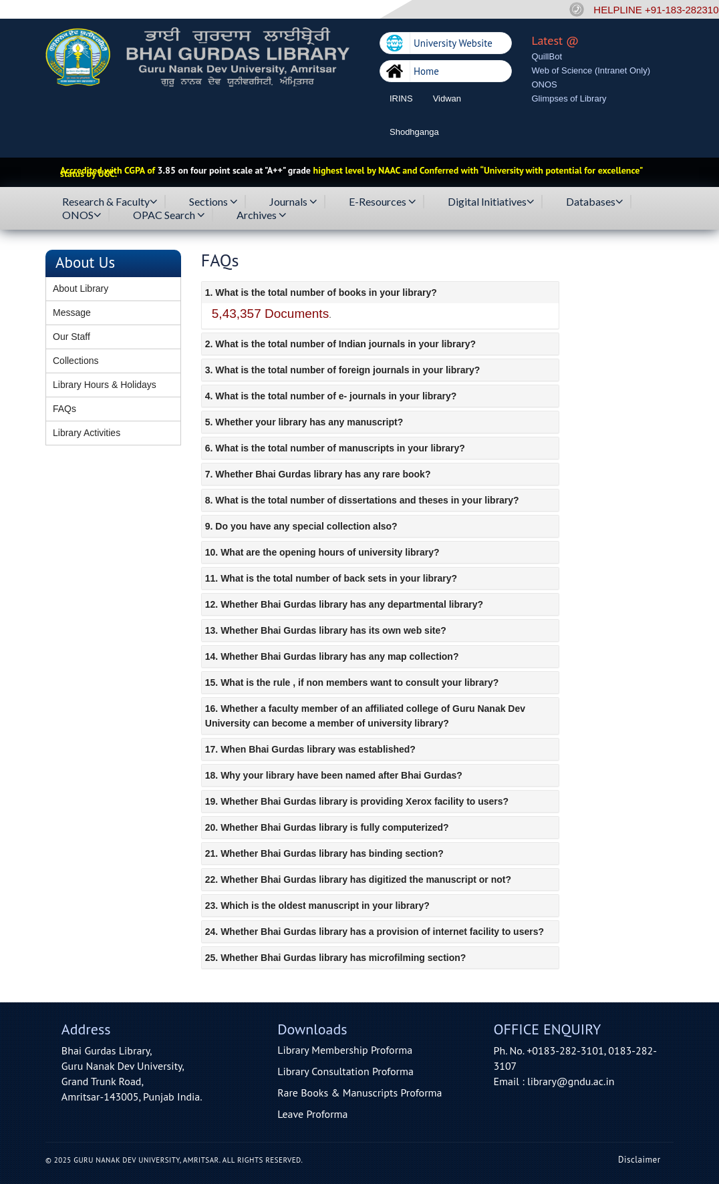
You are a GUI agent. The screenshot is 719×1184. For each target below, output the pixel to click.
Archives (262, 215)
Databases (594, 201)
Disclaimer (639, 1159)
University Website (453, 43)
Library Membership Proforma (344, 1049)
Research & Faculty (110, 201)
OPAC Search (169, 215)
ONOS (544, 84)
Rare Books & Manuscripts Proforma (359, 1092)
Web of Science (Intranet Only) (591, 70)
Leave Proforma (312, 1114)
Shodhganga (414, 132)
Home (426, 71)
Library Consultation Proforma (345, 1071)
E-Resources (382, 201)
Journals (293, 201)
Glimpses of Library (569, 98)
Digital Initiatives (491, 201)
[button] (380, 292)
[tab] (380, 292)
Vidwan (447, 98)
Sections (213, 201)
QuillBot (547, 56)
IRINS (401, 98)
